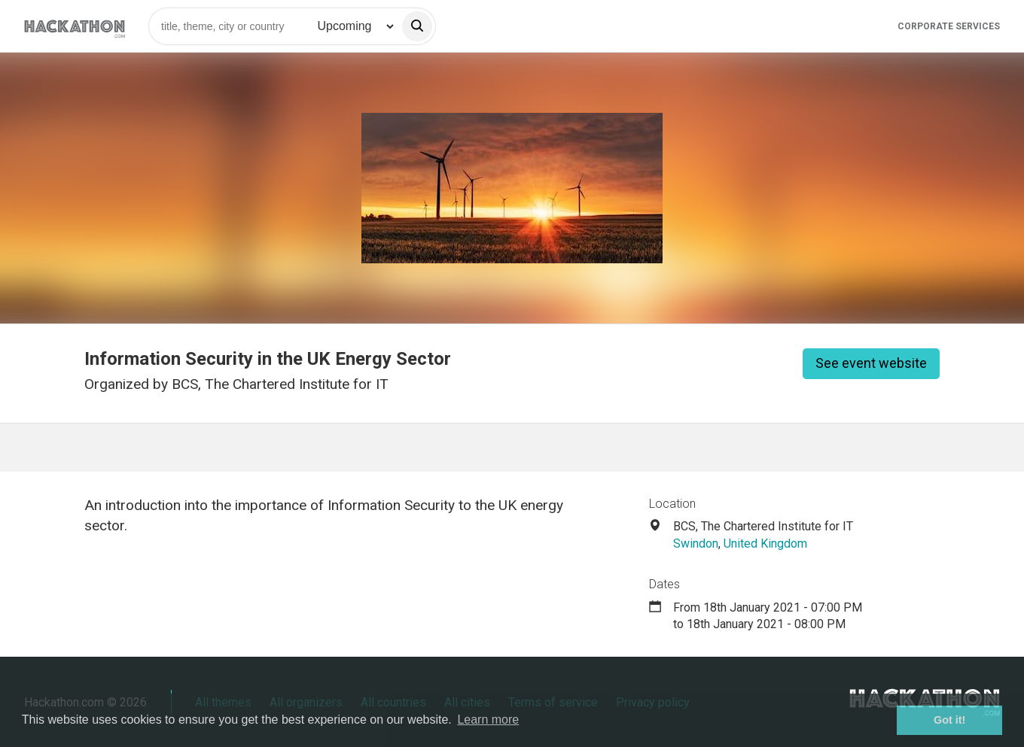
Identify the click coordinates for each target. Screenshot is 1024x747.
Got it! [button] (949, 720)
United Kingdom (765, 543)
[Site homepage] (74, 26)
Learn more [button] (488, 719)
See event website (871, 363)
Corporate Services (949, 26)
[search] (417, 26)
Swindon (695, 543)
